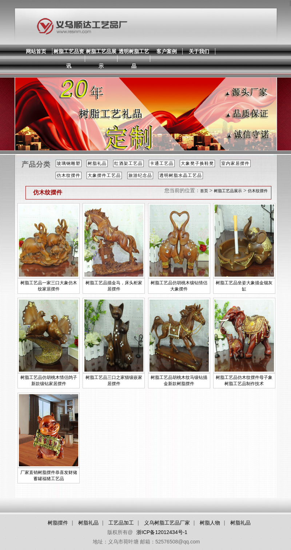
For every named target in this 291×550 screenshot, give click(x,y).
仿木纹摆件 (68, 175)
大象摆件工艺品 (104, 175)
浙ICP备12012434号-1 (161, 532)
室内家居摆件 (235, 163)
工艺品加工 (121, 523)
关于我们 (199, 51)
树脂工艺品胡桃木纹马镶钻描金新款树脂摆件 (179, 380)
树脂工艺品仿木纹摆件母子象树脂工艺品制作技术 (244, 380)
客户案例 (166, 51)
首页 (204, 191)
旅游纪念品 (140, 175)
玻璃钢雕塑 (68, 163)
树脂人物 (210, 523)
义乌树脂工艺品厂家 (167, 523)
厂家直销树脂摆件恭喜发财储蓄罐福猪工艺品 (48, 475)
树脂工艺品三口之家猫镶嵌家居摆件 (113, 380)
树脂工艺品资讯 (68, 58)
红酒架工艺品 (128, 163)
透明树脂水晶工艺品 (180, 175)
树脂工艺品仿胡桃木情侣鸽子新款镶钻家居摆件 (48, 380)
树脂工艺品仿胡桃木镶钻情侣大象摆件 (179, 286)
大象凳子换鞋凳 (197, 163)
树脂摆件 (58, 523)
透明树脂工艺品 (134, 58)
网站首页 (36, 51)
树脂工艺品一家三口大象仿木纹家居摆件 (48, 286)
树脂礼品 (97, 163)
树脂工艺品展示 (101, 58)
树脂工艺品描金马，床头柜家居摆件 (113, 286)
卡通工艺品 (162, 163)
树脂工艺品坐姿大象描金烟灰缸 (244, 286)
